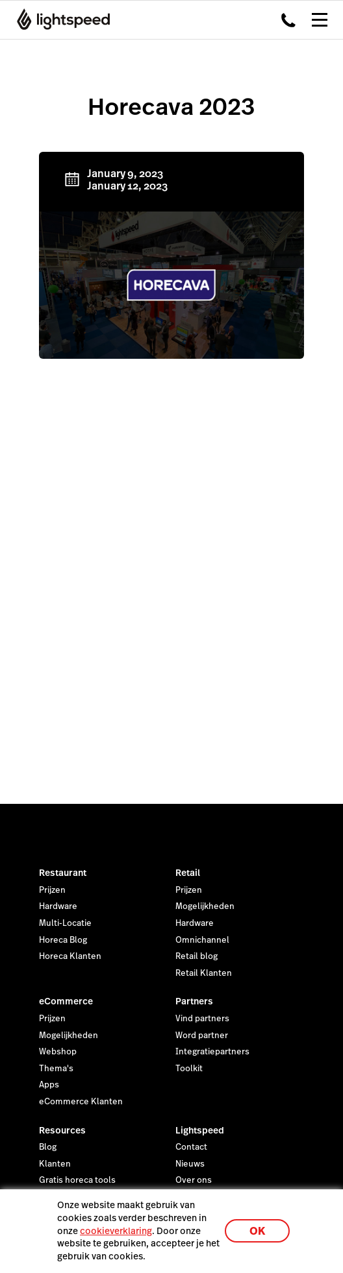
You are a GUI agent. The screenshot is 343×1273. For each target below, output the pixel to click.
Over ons (193, 1180)
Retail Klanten (203, 973)
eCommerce (66, 1001)
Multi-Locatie (65, 923)
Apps (49, 1085)
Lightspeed (199, 1130)
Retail (187, 872)
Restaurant (62, 872)
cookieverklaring (116, 1230)
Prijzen (52, 890)
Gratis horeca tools (77, 1180)
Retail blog (196, 956)
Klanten (55, 1164)
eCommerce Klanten (81, 1102)
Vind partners (202, 1018)
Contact (191, 1147)
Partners (194, 1001)
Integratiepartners (212, 1052)
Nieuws (190, 1164)
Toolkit (189, 1068)
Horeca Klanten (70, 956)
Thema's (56, 1068)
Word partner (201, 1035)
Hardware (58, 906)
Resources (62, 1130)
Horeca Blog (63, 940)
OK (257, 1231)
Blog (48, 1147)
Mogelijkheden (205, 906)
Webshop (58, 1052)
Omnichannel (202, 940)
